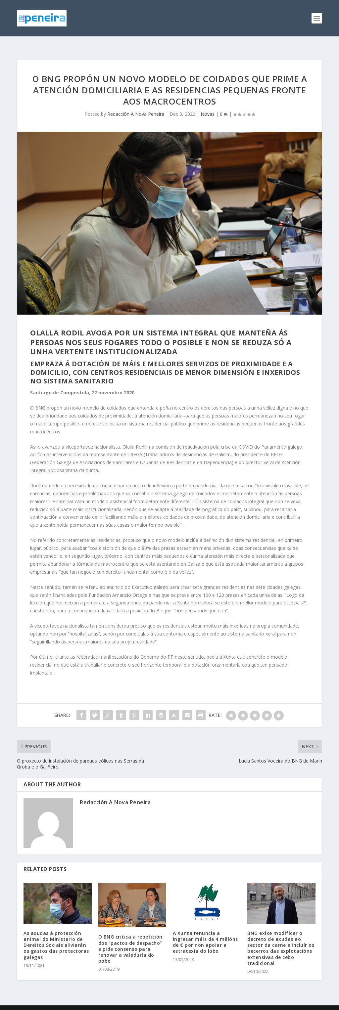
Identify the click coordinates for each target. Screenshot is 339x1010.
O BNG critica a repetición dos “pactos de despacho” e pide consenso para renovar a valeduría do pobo (130, 938)
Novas (208, 103)
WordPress (125, 1002)
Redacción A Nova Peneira (135, 103)
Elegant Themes (62, 1002)
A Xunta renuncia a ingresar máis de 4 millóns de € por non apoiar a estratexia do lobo (205, 931)
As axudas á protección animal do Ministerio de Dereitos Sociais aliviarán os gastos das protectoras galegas (56, 934)
